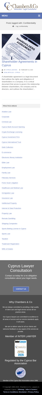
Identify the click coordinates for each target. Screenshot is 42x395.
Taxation (5, 239)
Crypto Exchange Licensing (12, 132)
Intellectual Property (9, 203)
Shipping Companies (9, 223)
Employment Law (8, 168)
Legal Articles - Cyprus (12, 72)
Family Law (6, 173)
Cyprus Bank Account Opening (13, 127)
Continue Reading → (10, 93)
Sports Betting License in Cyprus (14, 229)
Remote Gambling (8, 218)
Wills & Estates (7, 249)
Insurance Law (7, 198)
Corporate (5, 117)
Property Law (7, 213)
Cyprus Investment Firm (11, 137)
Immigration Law (8, 193)
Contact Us (21, 289)
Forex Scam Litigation (10, 183)
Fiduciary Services (9, 178)
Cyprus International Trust (11, 142)
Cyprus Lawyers (11, 70)
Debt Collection (7, 147)
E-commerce (6, 152)
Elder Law (5, 162)
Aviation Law (6, 112)
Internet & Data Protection (11, 208)
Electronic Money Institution (12, 157)
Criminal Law (7, 122)
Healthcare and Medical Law (12, 188)
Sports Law (6, 234)
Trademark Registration (10, 244)
